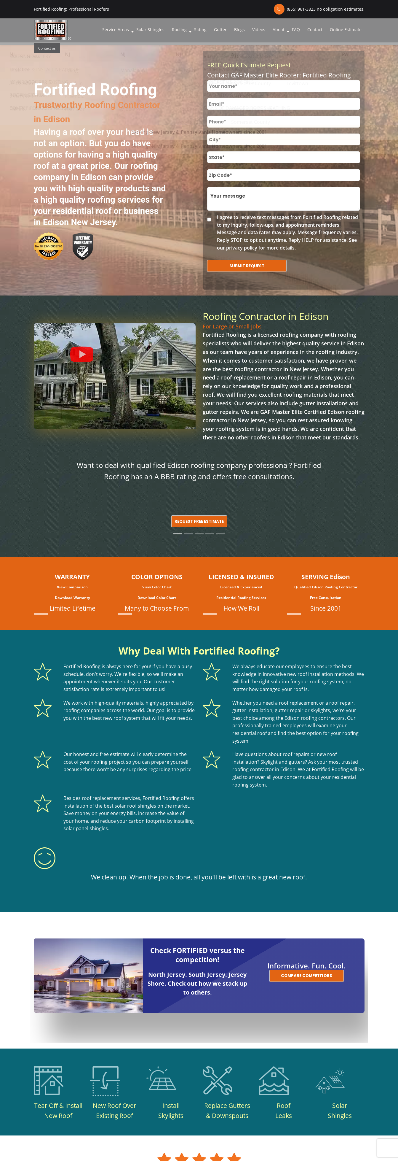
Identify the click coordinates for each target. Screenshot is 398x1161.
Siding (200, 29)
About (278, 29)
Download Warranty (72, 597)
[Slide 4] (209, 534)
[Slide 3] (199, 534)
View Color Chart (157, 587)
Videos (258, 29)
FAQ (296, 29)
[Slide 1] (177, 534)
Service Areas (115, 29)
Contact (314, 29)
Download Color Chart (157, 597)
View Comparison (72, 587)
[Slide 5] (220, 534)
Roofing (179, 29)
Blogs (239, 29)
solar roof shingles (135, 806)
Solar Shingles (150, 29)
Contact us (47, 48)
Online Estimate (346, 29)
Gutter (220, 29)
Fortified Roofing (224, 334)
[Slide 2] (188, 534)
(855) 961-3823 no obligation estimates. (326, 9)
